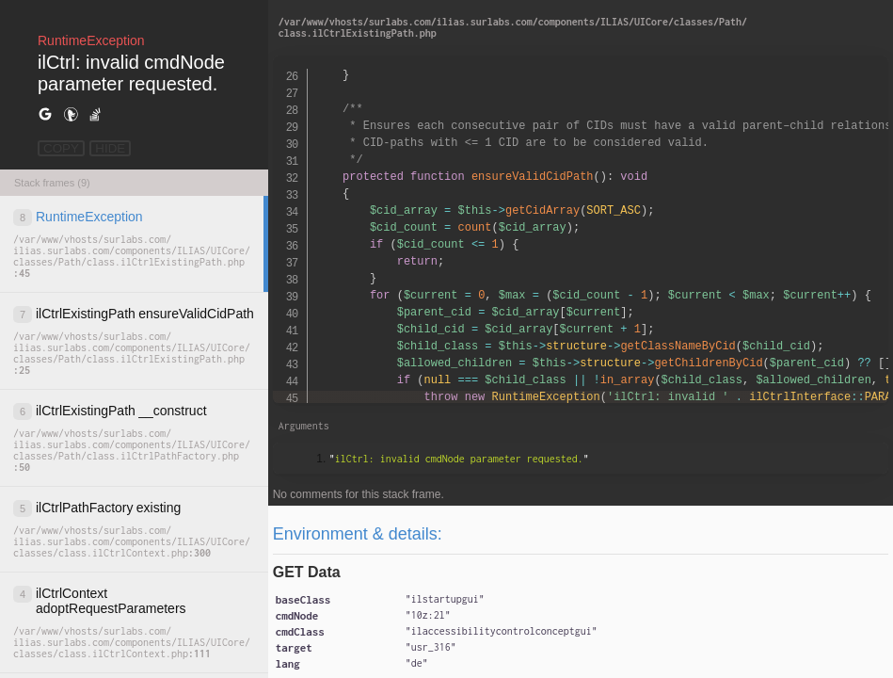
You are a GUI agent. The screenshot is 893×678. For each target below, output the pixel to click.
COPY (61, 148)
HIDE (110, 148)
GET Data (307, 572)
